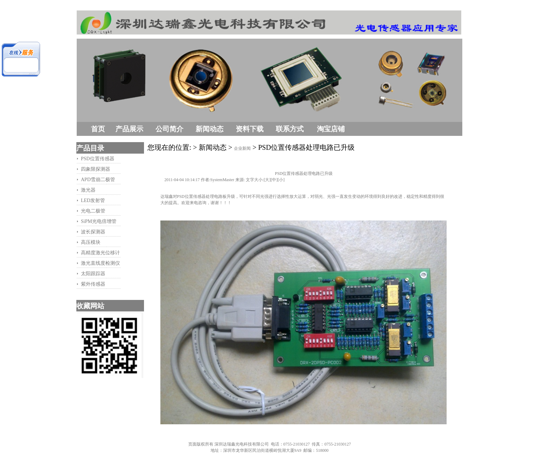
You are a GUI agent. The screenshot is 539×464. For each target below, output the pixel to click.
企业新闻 (242, 148)
